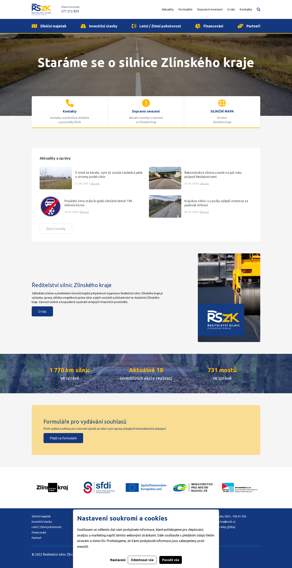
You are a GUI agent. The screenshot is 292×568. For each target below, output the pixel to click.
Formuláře (185, 9)
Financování (39, 532)
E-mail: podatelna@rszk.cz (219, 521)
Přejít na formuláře (63, 438)
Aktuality (168, 9)
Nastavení (118, 560)
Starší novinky (56, 229)
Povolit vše (170, 560)
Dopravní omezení (210, 9)
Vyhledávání (258, 9)
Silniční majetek (41, 516)
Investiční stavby (42, 521)
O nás (42, 311)
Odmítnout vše (142, 560)
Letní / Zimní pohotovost (46, 527)
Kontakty (246, 9)
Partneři (36, 537)
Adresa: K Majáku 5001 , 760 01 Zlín (224, 516)
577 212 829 (70, 11)
